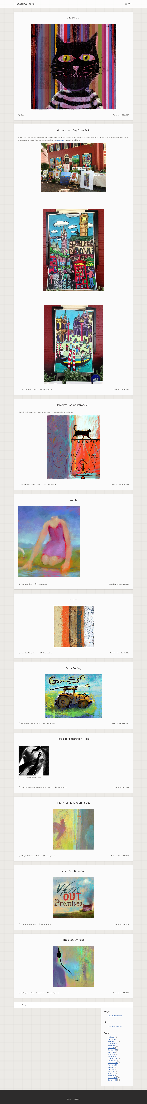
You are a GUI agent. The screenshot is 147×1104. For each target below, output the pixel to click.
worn (34, 924)
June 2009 (111, 1052)
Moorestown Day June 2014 (74, 130)
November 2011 (113, 1043)
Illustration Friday (26, 584)
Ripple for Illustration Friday (73, 738)
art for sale (28, 389)
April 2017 (111, 1037)
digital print (24, 993)
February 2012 (112, 1041)
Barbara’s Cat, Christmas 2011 (73, 404)
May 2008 (111, 1071)
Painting (38, 484)
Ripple (50, 787)
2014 (22, 389)
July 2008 (111, 1067)
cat (22, 484)
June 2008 (111, 1069)
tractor (38, 723)
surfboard (27, 723)
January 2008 (112, 1080)
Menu (128, 4)
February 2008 (112, 1078)
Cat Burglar (73, 17)
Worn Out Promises (73, 871)
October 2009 (112, 1050)
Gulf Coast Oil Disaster (28, 787)
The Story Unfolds (74, 939)
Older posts (24, 1005)
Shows (35, 389)
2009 (22, 856)
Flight (27, 856)
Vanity (73, 500)
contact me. (60, 140)
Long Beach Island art (115, 1015)
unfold (42, 993)
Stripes (73, 599)
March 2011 (112, 1046)
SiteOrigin (76, 1099)
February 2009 (112, 1058)
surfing (33, 723)
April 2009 (111, 1054)
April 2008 (111, 1073)
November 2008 (113, 1065)
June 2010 (111, 1048)
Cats (22, 115)
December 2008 (113, 1063)
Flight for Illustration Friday (73, 802)
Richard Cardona (24, 4)
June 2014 (111, 1039)
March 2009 (112, 1056)
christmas (27, 484)
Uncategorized (47, 389)
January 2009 (112, 1061)
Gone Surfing (74, 668)
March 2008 (112, 1076)
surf (22, 723)
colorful (33, 484)
